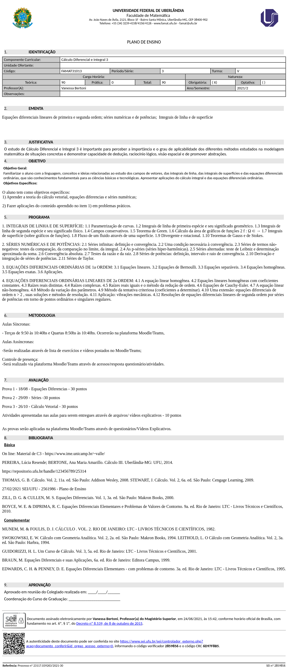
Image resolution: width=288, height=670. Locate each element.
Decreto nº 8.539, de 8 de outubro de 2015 (109, 623)
